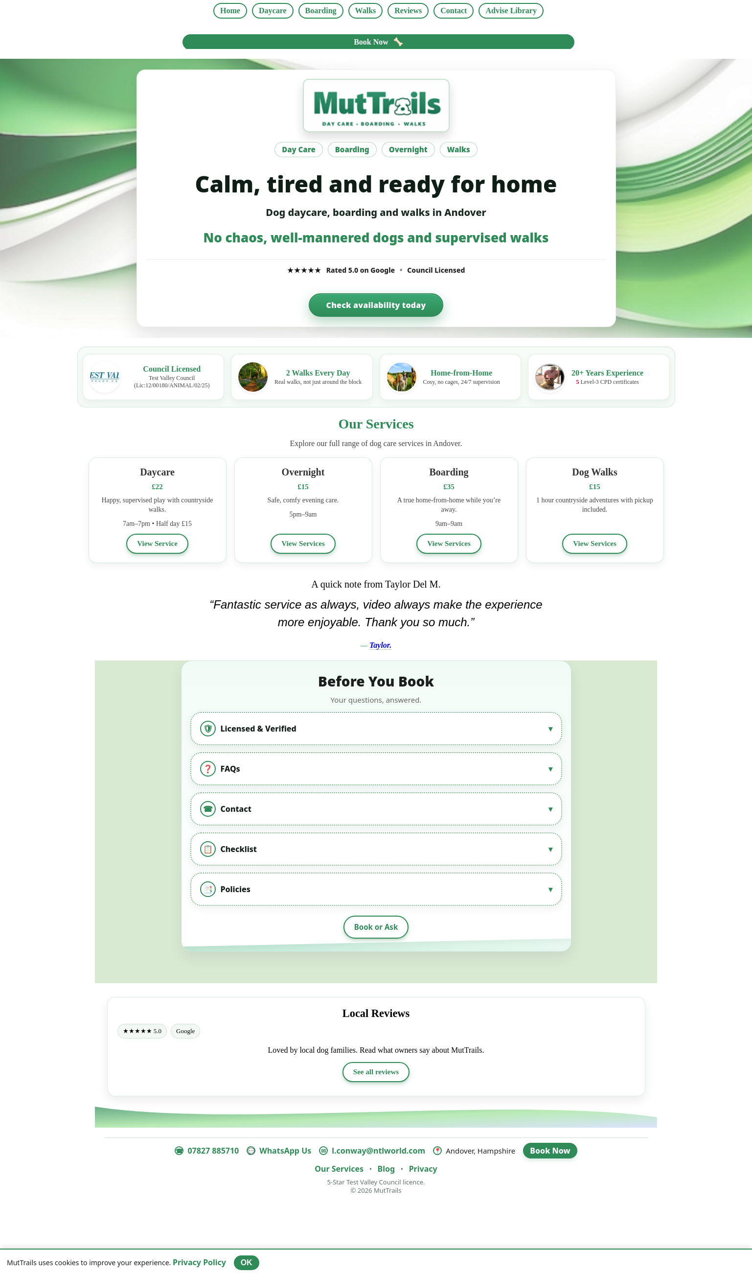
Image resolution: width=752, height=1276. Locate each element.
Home (230, 10)
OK (246, 1262)
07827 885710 (213, 1152)
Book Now (378, 42)
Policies (376, 890)
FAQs (376, 769)
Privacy (423, 1170)
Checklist (376, 849)
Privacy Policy (199, 1262)
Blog (386, 1170)
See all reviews (376, 1073)
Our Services (339, 1170)
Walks (365, 10)
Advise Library (510, 10)
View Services (303, 544)
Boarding (321, 10)
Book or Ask (376, 927)
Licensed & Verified (376, 729)
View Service (157, 544)
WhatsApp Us (285, 1152)
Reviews (408, 10)
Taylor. (380, 645)
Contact (453, 10)
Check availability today (376, 305)
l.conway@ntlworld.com (378, 1152)
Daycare (273, 10)
